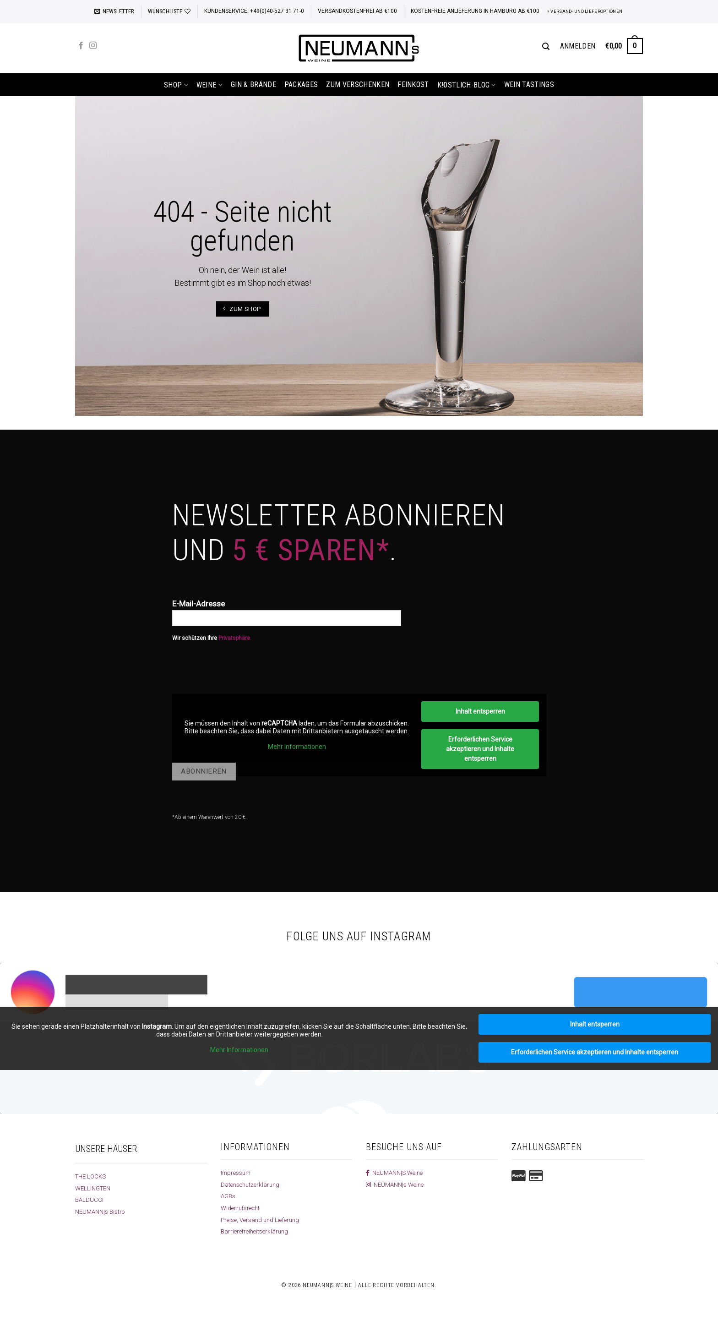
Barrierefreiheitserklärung (255, 1231)
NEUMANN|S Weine (395, 1172)
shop (176, 84)
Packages (301, 84)
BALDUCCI (89, 1199)
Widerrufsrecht (241, 1207)
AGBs (228, 1196)
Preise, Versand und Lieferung (261, 1219)
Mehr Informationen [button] (296, 746)
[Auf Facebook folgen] (81, 46)
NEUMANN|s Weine (395, 1184)
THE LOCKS (91, 1176)
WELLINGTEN (93, 1188)
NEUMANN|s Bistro (100, 1211)
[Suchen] (545, 46)
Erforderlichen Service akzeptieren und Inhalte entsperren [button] (480, 749)
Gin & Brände (253, 84)
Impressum (237, 1172)
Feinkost (413, 84)
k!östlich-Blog (466, 84)
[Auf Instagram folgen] (93, 46)
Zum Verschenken (357, 84)
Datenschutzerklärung (252, 1184)
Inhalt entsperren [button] (480, 711)
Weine (209, 84)
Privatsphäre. (234, 638)
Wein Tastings (529, 84)
